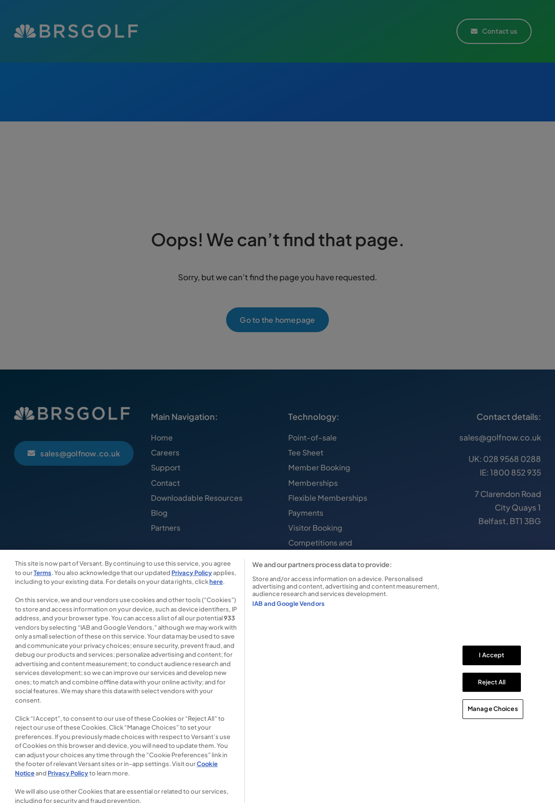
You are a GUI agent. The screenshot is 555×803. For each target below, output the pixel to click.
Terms (42, 580)
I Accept (491, 663)
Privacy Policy (191, 580)
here (216, 589)
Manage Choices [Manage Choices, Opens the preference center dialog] (493, 716)
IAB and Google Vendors (288, 611)
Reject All (491, 689)
